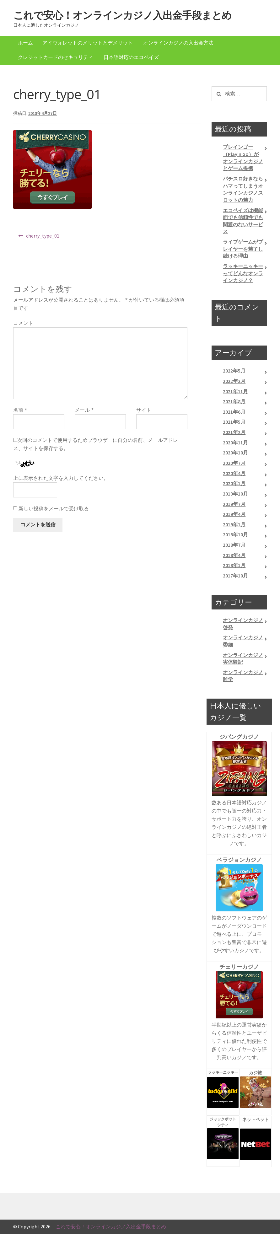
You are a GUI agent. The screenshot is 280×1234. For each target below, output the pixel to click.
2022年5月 (234, 371)
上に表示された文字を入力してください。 (61, 478)
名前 (20, 409)
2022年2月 (234, 381)
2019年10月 (235, 494)
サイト (143, 409)
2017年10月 (235, 575)
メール (84, 409)
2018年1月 (234, 565)
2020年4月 (234, 473)
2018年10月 (235, 534)
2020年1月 (234, 483)
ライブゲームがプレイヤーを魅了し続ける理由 (243, 249)
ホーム (25, 43)
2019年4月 (234, 514)
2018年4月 (234, 555)
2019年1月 (234, 524)
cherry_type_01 (42, 236)
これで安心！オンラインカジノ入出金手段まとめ (122, 15)
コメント (23, 322)
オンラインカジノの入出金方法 (178, 43)
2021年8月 (234, 401)
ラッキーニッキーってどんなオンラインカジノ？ (243, 273)
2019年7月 (234, 504)
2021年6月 (234, 412)
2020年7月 (234, 463)
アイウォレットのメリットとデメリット (87, 43)
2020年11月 (235, 442)
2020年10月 (235, 452)
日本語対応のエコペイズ (131, 57)
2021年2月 (234, 432)
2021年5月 (234, 422)
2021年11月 (235, 391)
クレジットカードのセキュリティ (55, 57)
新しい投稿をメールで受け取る (54, 508)
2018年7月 (234, 545)
